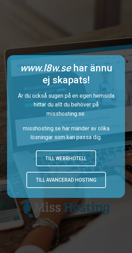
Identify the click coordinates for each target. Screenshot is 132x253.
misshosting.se (65, 113)
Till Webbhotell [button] (66, 158)
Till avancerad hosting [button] (66, 180)
